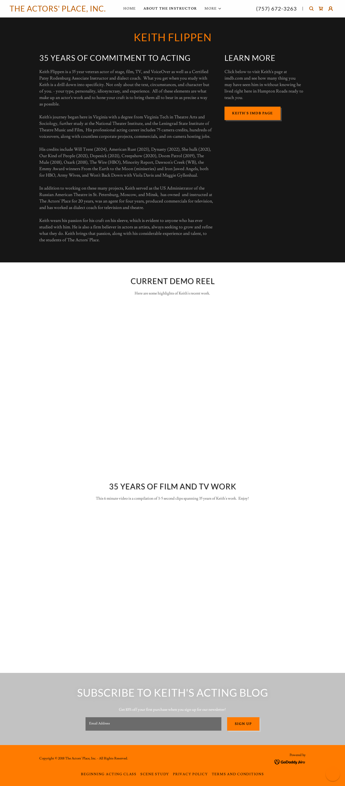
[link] (58, 10)
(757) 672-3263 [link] (276, 8)
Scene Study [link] (154, 774)
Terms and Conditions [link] (238, 774)
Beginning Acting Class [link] (109, 774)
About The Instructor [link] (170, 8)
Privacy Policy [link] (190, 774)
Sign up (243, 724)
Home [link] (129, 8)
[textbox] (153, 724)
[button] (213, 9)
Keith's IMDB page (252, 113)
